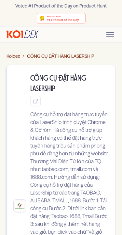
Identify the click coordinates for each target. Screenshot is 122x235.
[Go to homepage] (22, 34)
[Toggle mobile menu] (110, 34)
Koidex (13, 56)
